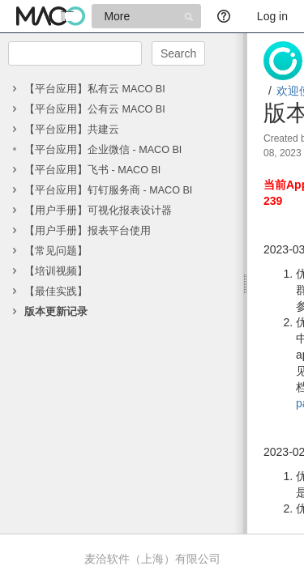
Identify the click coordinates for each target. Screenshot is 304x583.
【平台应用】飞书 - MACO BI (92, 170)
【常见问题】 (56, 251)
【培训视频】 (56, 271)
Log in (272, 16)
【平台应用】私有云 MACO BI (94, 89)
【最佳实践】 (56, 291)
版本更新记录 (56, 311)
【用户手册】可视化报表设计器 (98, 210)
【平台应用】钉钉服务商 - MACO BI (108, 190)
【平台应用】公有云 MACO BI (94, 109)
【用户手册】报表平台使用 (87, 230)
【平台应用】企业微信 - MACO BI (103, 149)
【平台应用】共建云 (71, 129)
